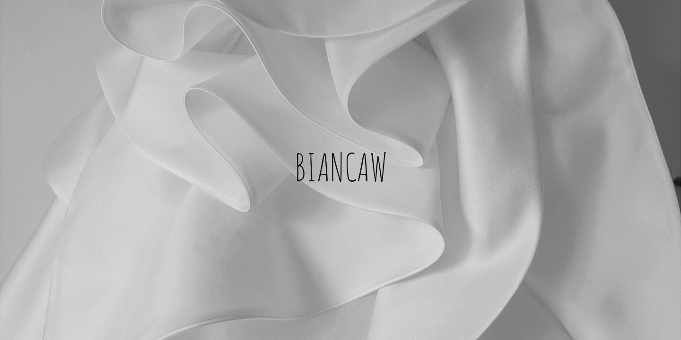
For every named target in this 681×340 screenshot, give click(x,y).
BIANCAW (340, 165)
